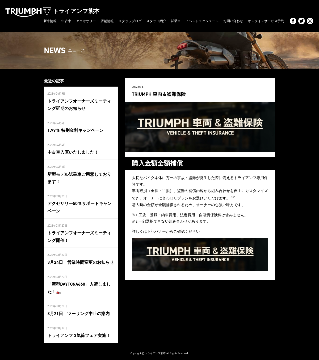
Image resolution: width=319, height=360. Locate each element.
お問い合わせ (233, 21)
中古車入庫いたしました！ (72, 151)
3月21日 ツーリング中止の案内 (78, 309)
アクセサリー (86, 21)
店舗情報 (107, 21)
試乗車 (176, 21)
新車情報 (50, 21)
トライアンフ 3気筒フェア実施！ (78, 331)
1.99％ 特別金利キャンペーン (75, 129)
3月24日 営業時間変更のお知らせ (80, 259)
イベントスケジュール (201, 21)
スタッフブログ (130, 21)
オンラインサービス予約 (266, 21)
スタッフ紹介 (156, 21)
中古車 (66, 21)
